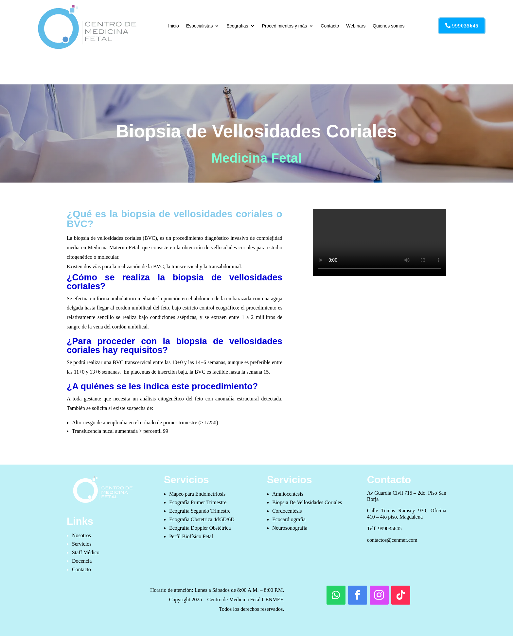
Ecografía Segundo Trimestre (200, 511)
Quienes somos (388, 25)
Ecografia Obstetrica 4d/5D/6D (202, 519)
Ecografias (237, 25)
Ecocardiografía (289, 519)
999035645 (465, 25)
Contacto (330, 25)
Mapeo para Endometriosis (197, 494)
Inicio (173, 25)
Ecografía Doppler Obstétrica (200, 528)
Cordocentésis (287, 511)
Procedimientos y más (284, 25)
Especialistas (199, 25)
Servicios (82, 544)
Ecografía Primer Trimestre (197, 502)
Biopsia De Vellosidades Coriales (307, 502)
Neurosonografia (290, 528)
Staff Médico (85, 552)
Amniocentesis (287, 494)
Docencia (82, 561)
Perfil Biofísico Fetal (191, 536)
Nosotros (81, 535)
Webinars (355, 25)
